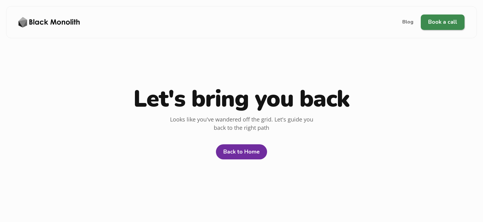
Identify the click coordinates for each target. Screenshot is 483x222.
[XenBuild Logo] (49, 22)
